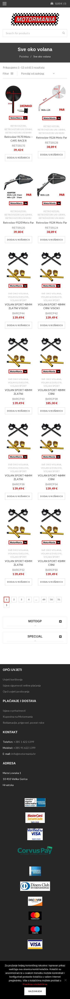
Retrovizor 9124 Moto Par (51, 222)
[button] (18, 157)
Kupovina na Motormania (18, 716)
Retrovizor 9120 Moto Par (18, 222)
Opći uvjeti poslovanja (16, 691)
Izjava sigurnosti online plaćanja (22, 685)
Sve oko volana (18, 293)
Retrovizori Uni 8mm (18, 132)
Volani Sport (18, 300)
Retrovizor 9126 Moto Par (51, 137)
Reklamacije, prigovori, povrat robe (23, 722)
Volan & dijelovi (18, 296)
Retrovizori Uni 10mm (18, 129)
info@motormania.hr (23, 753)
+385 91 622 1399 (24, 747)
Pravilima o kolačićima (35, 984)
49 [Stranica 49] (44, 599)
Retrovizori (18, 125)
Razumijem (35, 991)
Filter (6, 73)
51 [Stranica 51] (58, 599)
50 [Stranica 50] (51, 599)
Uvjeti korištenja (12, 679)
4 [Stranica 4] (28, 599)
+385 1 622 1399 (24, 741)
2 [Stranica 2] (14, 599)
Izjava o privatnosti (14, 710)
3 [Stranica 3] (21, 599)
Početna (24, 56)
